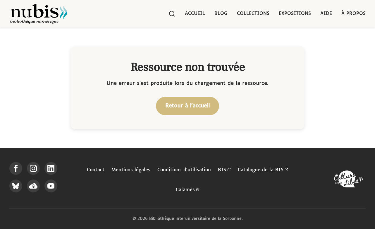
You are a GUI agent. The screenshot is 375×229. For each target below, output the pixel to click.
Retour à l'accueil (187, 106)
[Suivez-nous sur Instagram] (33, 168)
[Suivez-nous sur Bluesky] (15, 186)
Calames (187, 190)
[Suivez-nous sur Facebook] (15, 168)
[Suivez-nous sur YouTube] (50, 186)
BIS (224, 170)
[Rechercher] (172, 13)
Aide (326, 13)
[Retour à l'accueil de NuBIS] (38, 14)
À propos (353, 13)
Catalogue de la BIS (263, 170)
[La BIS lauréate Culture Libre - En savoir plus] (349, 180)
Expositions (295, 13)
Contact (95, 170)
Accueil (195, 13)
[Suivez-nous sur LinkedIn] (50, 168)
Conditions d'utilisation (184, 170)
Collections (253, 13)
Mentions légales (130, 170)
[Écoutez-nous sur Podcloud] (33, 186)
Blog (221, 13)
